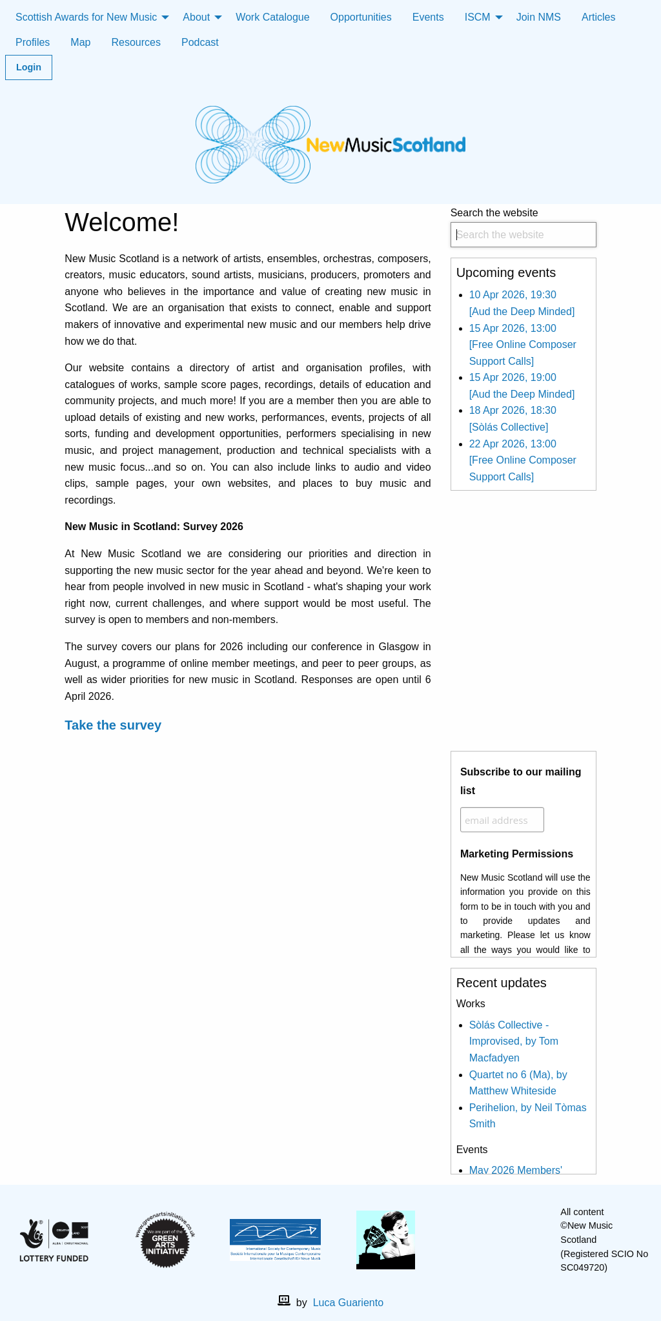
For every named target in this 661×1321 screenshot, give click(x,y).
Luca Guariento (348, 1302)
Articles (598, 17)
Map (80, 42)
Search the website (523, 227)
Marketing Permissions (516, 853)
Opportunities (361, 17)
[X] (506, 1240)
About (196, 17)
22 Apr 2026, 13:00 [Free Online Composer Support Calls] (522, 460)
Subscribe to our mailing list (521, 781)
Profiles (32, 42)
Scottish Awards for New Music (86, 17)
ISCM (478, 17)
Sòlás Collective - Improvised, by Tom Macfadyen (513, 1041)
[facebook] (485, 1240)
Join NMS (538, 17)
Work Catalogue (272, 17)
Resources (135, 42)
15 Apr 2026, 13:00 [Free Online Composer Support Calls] (522, 345)
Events (428, 17)
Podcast (200, 42)
